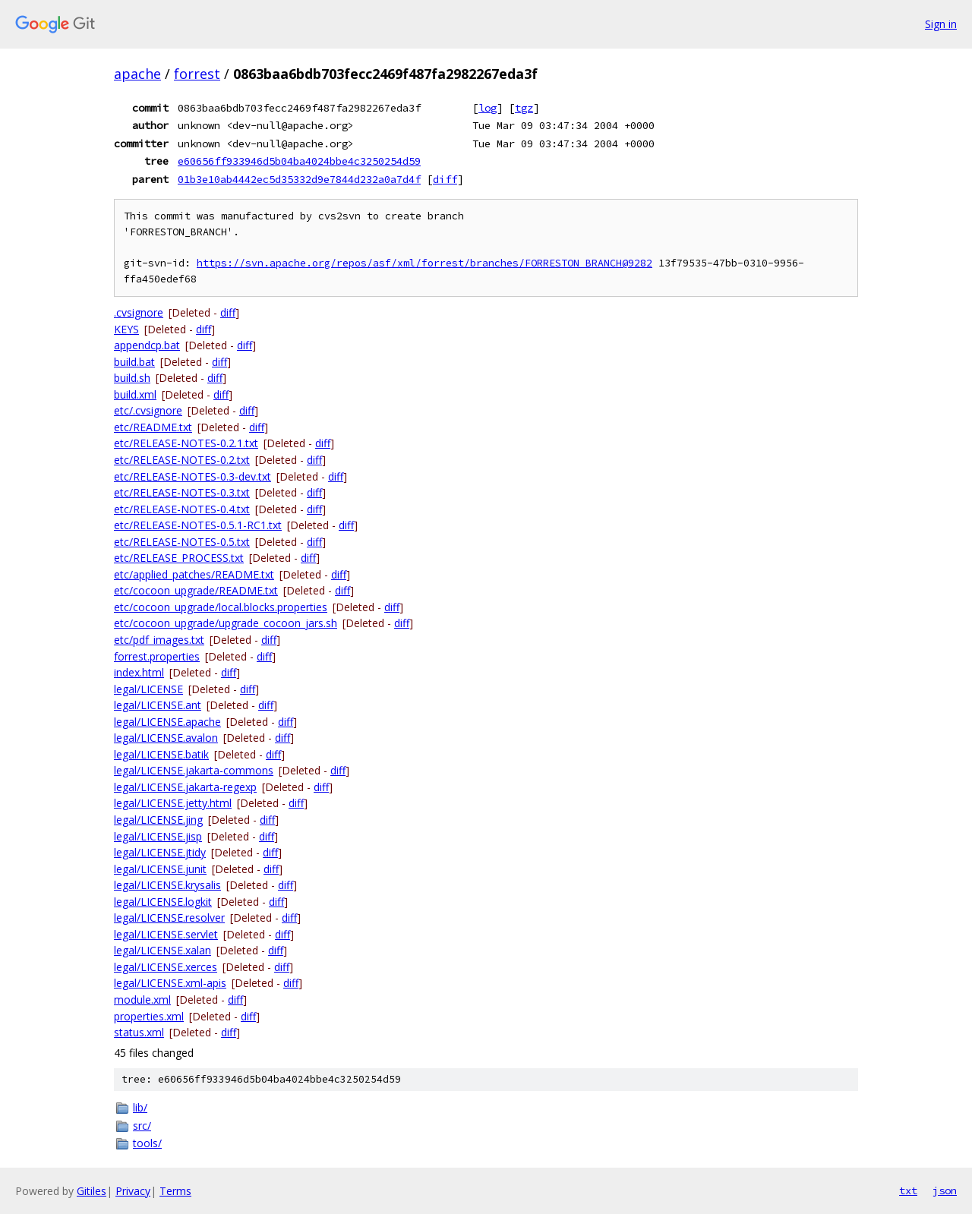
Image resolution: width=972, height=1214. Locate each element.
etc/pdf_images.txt (159, 639)
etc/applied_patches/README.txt (194, 574)
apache (137, 74)
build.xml (135, 394)
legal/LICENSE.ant (157, 705)
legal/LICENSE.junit (160, 869)
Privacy (132, 1191)
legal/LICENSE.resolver (169, 917)
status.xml (139, 1032)
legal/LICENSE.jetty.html (173, 803)
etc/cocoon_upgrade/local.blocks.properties (220, 607)
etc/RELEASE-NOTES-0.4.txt (182, 509)
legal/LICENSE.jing (158, 819)
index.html (139, 672)
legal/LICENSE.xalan (162, 950)
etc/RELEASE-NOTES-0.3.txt (182, 492)
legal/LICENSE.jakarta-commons (193, 770)
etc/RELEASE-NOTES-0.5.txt (182, 541)
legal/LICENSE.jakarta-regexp (185, 787)
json (945, 1190)
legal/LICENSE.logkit (163, 901)
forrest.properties (157, 656)
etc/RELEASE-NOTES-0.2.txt (182, 459)
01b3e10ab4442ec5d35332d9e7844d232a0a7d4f (299, 179)
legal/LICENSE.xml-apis (170, 983)
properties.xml (149, 1016)
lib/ (140, 1107)
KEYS (126, 329)
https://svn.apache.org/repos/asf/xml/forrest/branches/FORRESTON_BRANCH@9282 (424, 263)
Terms (175, 1191)
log (487, 108)
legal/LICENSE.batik (161, 754)
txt (908, 1190)
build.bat (134, 362)
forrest (197, 74)
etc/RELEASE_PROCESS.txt (179, 557)
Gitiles (91, 1191)
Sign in (941, 24)
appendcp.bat (147, 345)
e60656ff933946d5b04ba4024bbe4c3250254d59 (299, 161)
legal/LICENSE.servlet (166, 934)
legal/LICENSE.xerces (165, 967)
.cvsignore (138, 312)
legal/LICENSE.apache (167, 721)
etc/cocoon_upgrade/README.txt (196, 590)
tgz (524, 108)
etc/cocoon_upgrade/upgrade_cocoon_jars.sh (225, 623)
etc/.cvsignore (148, 410)
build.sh (132, 378)
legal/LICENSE (148, 689)
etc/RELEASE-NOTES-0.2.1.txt (186, 443)
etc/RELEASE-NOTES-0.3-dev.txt (192, 476)
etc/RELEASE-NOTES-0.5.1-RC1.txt (198, 525)
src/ (142, 1125)
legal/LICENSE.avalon (166, 737)
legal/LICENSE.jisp (158, 836)
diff (445, 179)
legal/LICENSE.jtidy (160, 852)
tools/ (147, 1143)
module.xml (142, 999)
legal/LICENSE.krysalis (167, 885)
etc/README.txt (153, 427)
